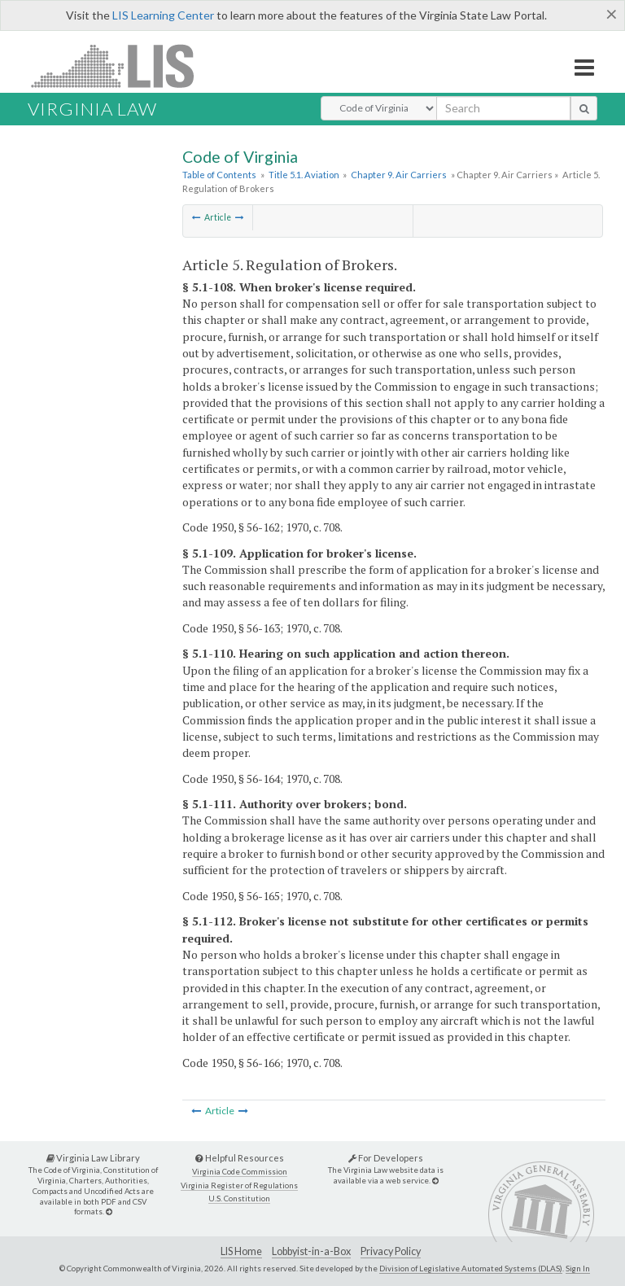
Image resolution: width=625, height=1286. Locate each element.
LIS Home (241, 1251)
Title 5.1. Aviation (304, 174)
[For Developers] (435, 1180)
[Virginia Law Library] (109, 1211)
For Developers (385, 1158)
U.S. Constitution (239, 1198)
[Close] (611, 13)
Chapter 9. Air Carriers (399, 174)
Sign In (578, 1268)
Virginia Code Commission (239, 1171)
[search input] (503, 108)
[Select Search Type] (379, 108)
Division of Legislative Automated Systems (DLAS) (470, 1268)
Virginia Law (92, 109)
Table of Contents (219, 174)
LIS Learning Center (163, 15)
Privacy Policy (391, 1251)
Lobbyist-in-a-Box (311, 1251)
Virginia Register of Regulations (239, 1185)
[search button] (583, 108)
